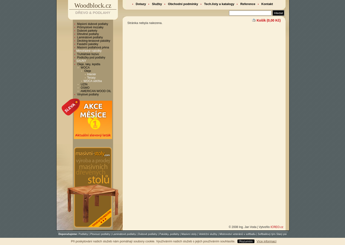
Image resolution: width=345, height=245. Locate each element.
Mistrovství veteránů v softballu (237, 234)
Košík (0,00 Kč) (269, 20)
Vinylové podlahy (87, 94)
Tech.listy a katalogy (219, 4)
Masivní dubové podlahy (92, 24)
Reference (247, 4)
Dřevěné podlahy (87, 34)
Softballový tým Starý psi (272, 234)
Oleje (87, 71)
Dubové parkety (86, 30)
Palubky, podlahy (169, 234)
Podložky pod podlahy (90, 57)
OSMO (85, 87)
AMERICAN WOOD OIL (95, 91)
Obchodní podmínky (183, 4)
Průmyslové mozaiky (90, 27)
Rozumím (246, 241)
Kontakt (267, 4)
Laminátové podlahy (89, 37)
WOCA (85, 67)
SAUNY (81, 61)
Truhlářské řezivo (87, 54)
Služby (157, 4)
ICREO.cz (276, 227)
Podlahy (83, 234)
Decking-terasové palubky (93, 40)
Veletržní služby (208, 234)
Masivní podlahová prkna (92, 47)
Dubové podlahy (147, 234)
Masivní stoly (189, 234)
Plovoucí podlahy (100, 234)
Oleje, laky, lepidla (88, 64)
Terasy (91, 77)
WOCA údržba (93, 81)
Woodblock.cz (92, 5)
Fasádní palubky (87, 44)
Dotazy (141, 4)
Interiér (91, 74)
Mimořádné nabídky (89, 50)
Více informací (266, 241)
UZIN (83, 84)
